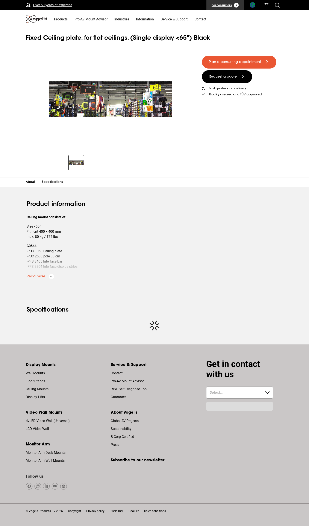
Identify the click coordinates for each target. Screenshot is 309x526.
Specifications (52, 182)
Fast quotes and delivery (227, 88)
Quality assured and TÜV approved (235, 94)
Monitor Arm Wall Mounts (45, 461)
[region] (110, 99)
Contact (117, 373)
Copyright (74, 511)
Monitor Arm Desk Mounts (45, 453)
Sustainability (121, 429)
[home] (36, 19)
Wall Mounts (35, 373)
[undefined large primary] (239, 62)
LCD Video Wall (37, 429)
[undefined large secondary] (227, 76)
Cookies (134, 511)
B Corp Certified (122, 437)
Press (115, 445)
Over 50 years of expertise (52, 5)
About (30, 182)
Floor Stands (35, 381)
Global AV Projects (125, 421)
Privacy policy (95, 511)
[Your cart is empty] (266, 5)
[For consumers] (225, 5)
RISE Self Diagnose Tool (129, 389)
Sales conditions (155, 511)
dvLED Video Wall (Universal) (48, 421)
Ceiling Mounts (37, 389)
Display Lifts (35, 397)
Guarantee (118, 397)
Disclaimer (116, 511)
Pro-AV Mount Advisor (127, 381)
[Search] (252, 6)
